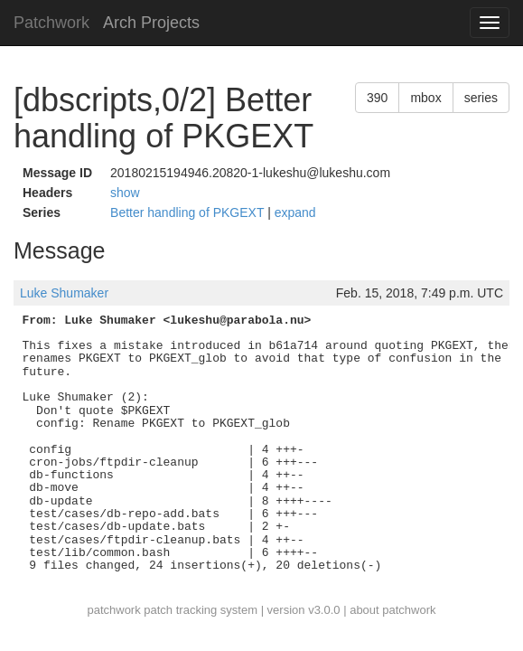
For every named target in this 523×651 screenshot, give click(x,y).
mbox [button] (425, 97)
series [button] (481, 97)
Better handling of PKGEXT (188, 212)
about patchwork (392, 610)
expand (295, 212)
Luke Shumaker (64, 293)
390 (377, 97)
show (125, 192)
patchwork (113, 610)
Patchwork (51, 23)
